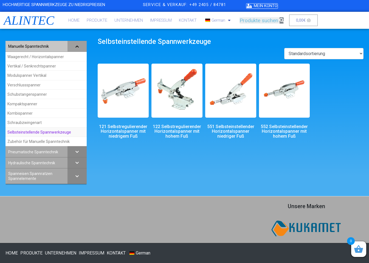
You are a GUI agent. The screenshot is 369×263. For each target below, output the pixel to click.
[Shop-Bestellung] (324, 53)
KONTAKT (188, 20)
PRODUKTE (97, 20)
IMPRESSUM (161, 20)
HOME (74, 20)
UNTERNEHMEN (128, 20)
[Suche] (282, 20)
